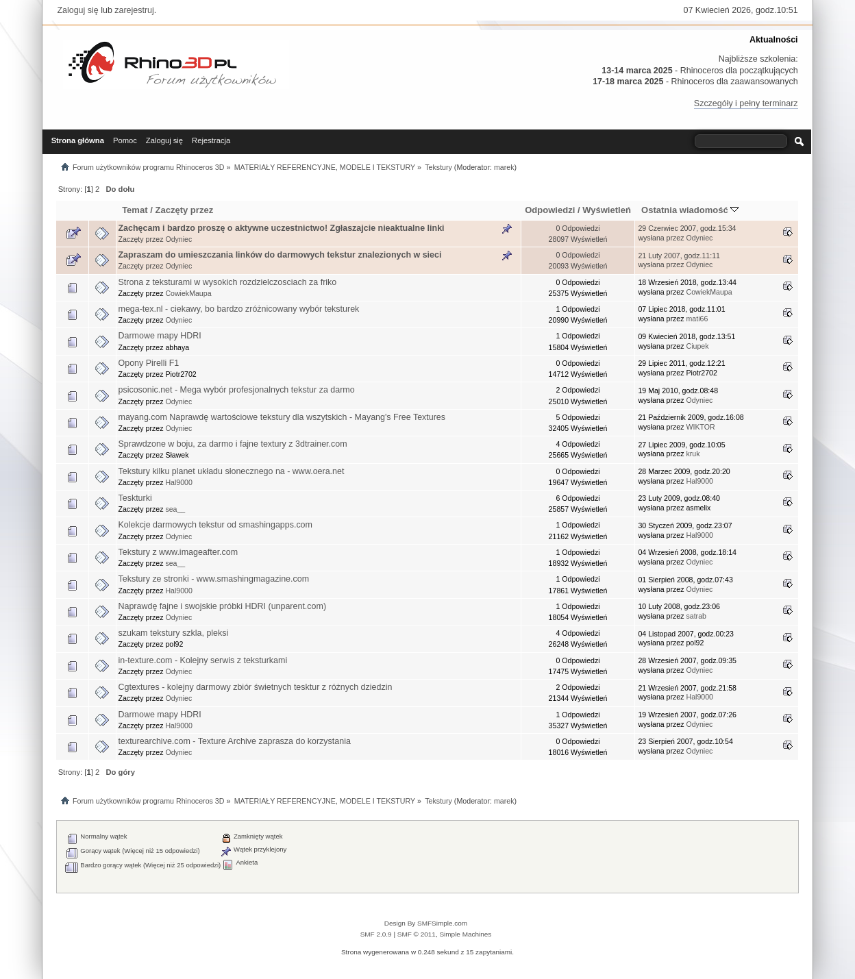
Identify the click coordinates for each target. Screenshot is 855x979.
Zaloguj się (77, 10)
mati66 (697, 318)
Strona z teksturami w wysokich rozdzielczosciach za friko (228, 282)
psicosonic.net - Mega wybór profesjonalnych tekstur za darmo (237, 390)
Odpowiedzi (550, 210)
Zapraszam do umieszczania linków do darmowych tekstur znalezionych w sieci (280, 255)
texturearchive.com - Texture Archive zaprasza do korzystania (235, 741)
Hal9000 (178, 482)
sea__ (175, 509)
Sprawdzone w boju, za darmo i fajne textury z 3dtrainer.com (233, 444)
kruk (692, 453)
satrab (696, 616)
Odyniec (178, 239)
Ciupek (697, 346)
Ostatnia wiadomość (690, 210)
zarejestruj (134, 10)
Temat (134, 210)
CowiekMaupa (188, 293)
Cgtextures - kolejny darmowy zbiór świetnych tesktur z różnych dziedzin (256, 687)
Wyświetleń (606, 210)
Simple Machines (465, 934)
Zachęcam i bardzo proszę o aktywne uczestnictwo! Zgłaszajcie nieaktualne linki (282, 228)
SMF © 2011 (416, 934)
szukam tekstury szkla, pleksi (174, 633)
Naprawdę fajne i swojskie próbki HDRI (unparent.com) (223, 606)
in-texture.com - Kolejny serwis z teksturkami (203, 660)
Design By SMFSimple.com (425, 923)
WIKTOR (700, 427)
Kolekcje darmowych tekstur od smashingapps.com (215, 525)
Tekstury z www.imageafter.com (178, 552)
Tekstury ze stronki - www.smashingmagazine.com (214, 579)
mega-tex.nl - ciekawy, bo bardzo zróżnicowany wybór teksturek (239, 309)
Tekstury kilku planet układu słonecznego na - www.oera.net (232, 471)
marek (504, 167)
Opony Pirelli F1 (149, 363)
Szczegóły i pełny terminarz (746, 103)
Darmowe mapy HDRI (160, 335)
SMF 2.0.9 (376, 934)
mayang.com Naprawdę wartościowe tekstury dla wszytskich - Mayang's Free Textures (282, 417)
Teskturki (135, 498)
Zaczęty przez (184, 210)
